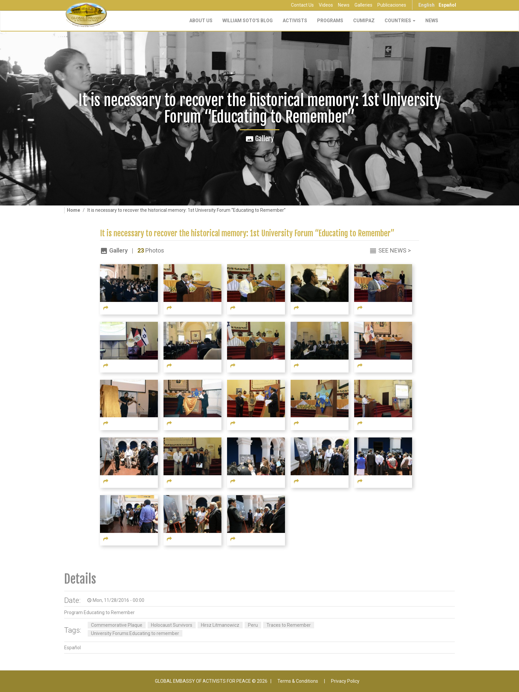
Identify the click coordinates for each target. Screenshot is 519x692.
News (344, 5)
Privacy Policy (345, 681)
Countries (400, 20)
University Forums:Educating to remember (135, 633)
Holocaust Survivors (171, 625)
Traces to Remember (288, 625)
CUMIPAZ (364, 20)
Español (447, 5)
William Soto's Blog (247, 20)
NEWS (431, 20)
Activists (295, 20)
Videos (326, 5)
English (426, 5)
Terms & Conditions (297, 681)
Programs (330, 20)
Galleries (363, 5)
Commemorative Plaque (116, 625)
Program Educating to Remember (99, 612)
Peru (253, 625)
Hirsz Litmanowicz (220, 625)
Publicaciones (391, 5)
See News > (394, 250)
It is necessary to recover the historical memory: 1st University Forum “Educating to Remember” (247, 233)
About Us (200, 20)
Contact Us (302, 5)
